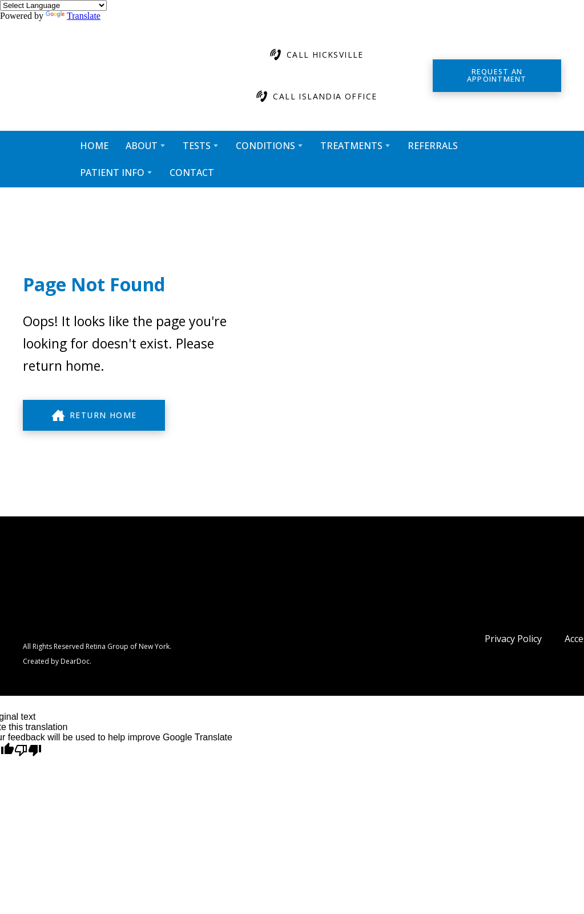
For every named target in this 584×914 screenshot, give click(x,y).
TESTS (197, 145)
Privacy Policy (513, 638)
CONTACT (192, 172)
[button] (316, 55)
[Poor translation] (28, 751)
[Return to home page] (111, 76)
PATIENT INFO (112, 172)
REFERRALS (433, 145)
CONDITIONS (265, 145)
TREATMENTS (351, 145)
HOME (94, 145)
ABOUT (142, 145)
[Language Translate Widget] (53, 5)
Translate (73, 16)
